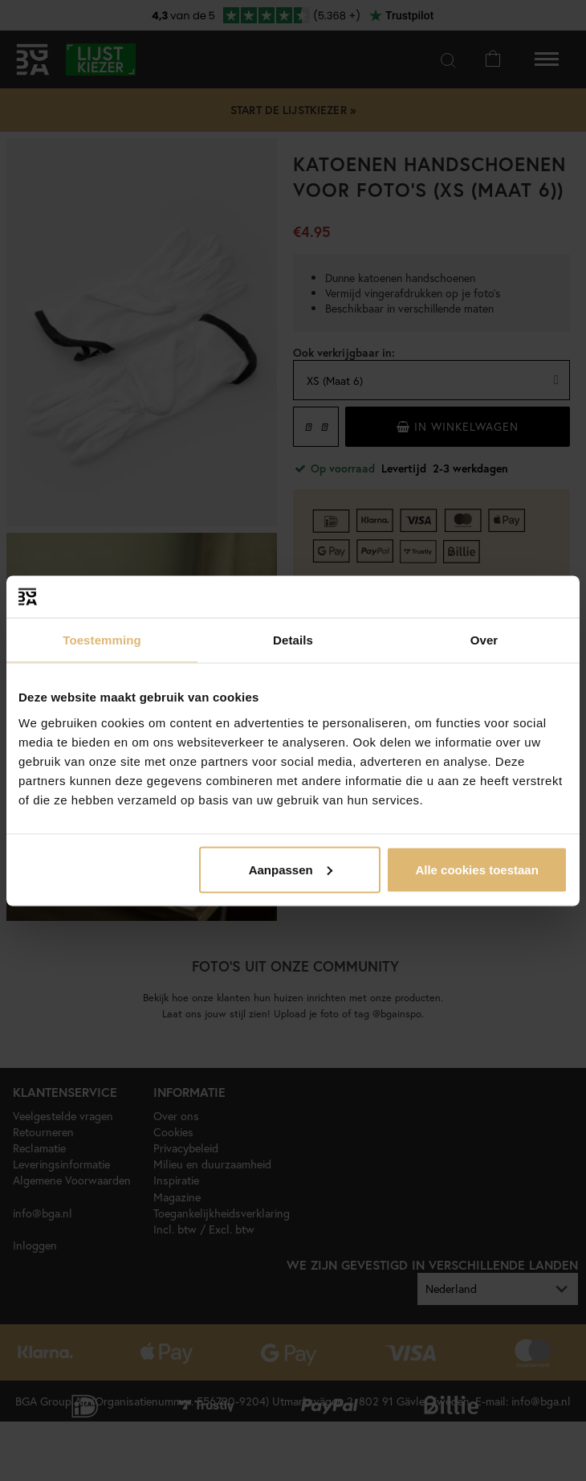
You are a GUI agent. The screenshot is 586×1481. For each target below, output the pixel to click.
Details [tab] (293, 640)
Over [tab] (484, 640)
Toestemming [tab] (102, 640)
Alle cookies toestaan (476, 869)
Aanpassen (290, 869)
